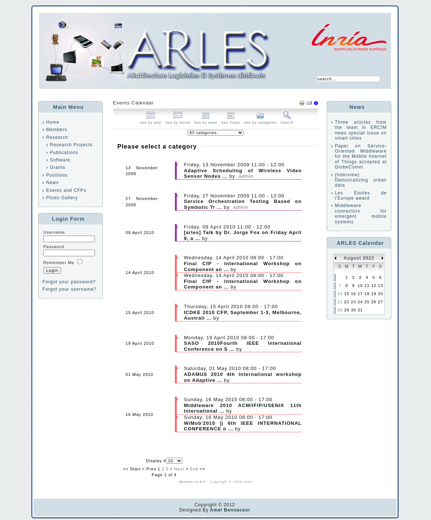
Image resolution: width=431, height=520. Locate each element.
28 (339, 310)
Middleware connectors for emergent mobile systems (361, 213)
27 (380, 302)
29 (346, 310)
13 (380, 285)
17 (360, 293)
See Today (230, 120)
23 (353, 302)
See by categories (260, 120)
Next (179, 469)
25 (366, 302)
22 (346, 302)
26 (373, 302)
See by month (178, 120)
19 (373, 293)
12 (373, 285)
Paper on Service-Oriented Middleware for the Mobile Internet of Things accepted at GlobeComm (361, 156)
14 (339, 293)
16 (353, 293)
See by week (206, 120)
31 (360, 310)
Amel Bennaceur (230, 510)
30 (353, 310)
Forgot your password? (69, 281)
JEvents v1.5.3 (193, 482)
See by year (151, 120)
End (194, 469)
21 (339, 302)
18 (366, 293)
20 (380, 293)
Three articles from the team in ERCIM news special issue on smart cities (361, 130)
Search (287, 120)
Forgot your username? (70, 289)
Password (53, 246)
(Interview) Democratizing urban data (361, 180)
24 (360, 302)
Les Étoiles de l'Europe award (361, 195)
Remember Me (58, 262)
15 (346, 293)
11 (366, 285)
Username (54, 232)
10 (360, 285)
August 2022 (359, 258)
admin (246, 176)
